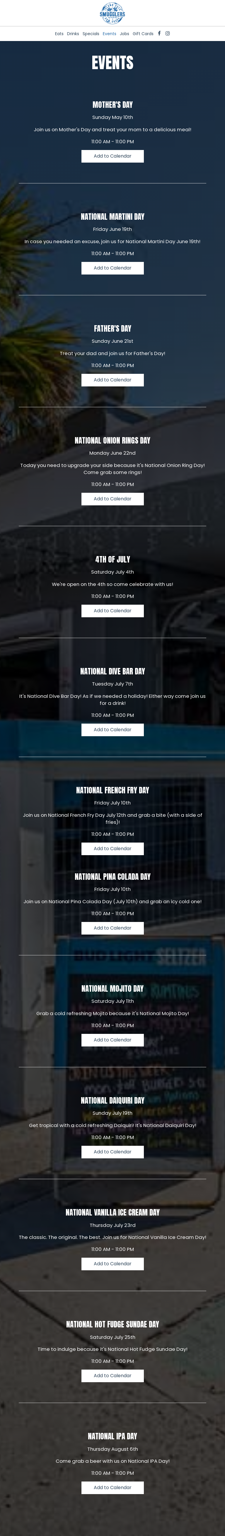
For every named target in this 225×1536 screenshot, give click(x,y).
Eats (59, 34)
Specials (91, 34)
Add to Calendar (113, 156)
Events (109, 34)
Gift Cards (143, 34)
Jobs (124, 34)
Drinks (73, 34)
